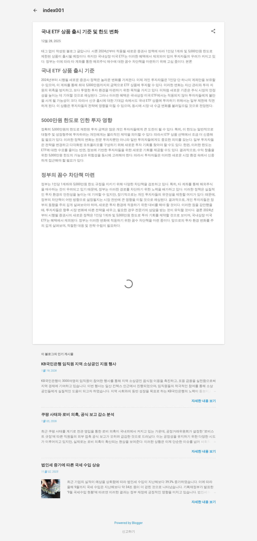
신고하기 (128, 531)
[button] (213, 31)
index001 (53, 10)
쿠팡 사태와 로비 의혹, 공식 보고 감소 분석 (77, 414)
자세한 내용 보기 (203, 401)
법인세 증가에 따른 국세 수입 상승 (70, 465)
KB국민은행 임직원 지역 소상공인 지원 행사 (78, 364)
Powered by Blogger (128, 523)
